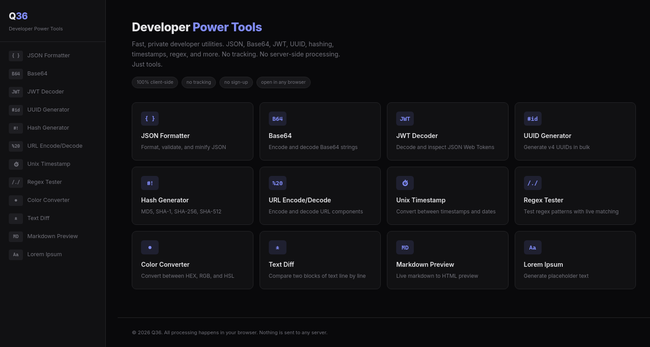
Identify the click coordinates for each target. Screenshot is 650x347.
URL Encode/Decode (45, 146)
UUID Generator (39, 110)
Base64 (28, 74)
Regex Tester (35, 182)
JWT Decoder (36, 92)
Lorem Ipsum (35, 255)
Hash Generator (39, 128)
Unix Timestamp (40, 164)
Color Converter (39, 200)
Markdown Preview (43, 236)
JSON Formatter (39, 56)
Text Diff (29, 218)
